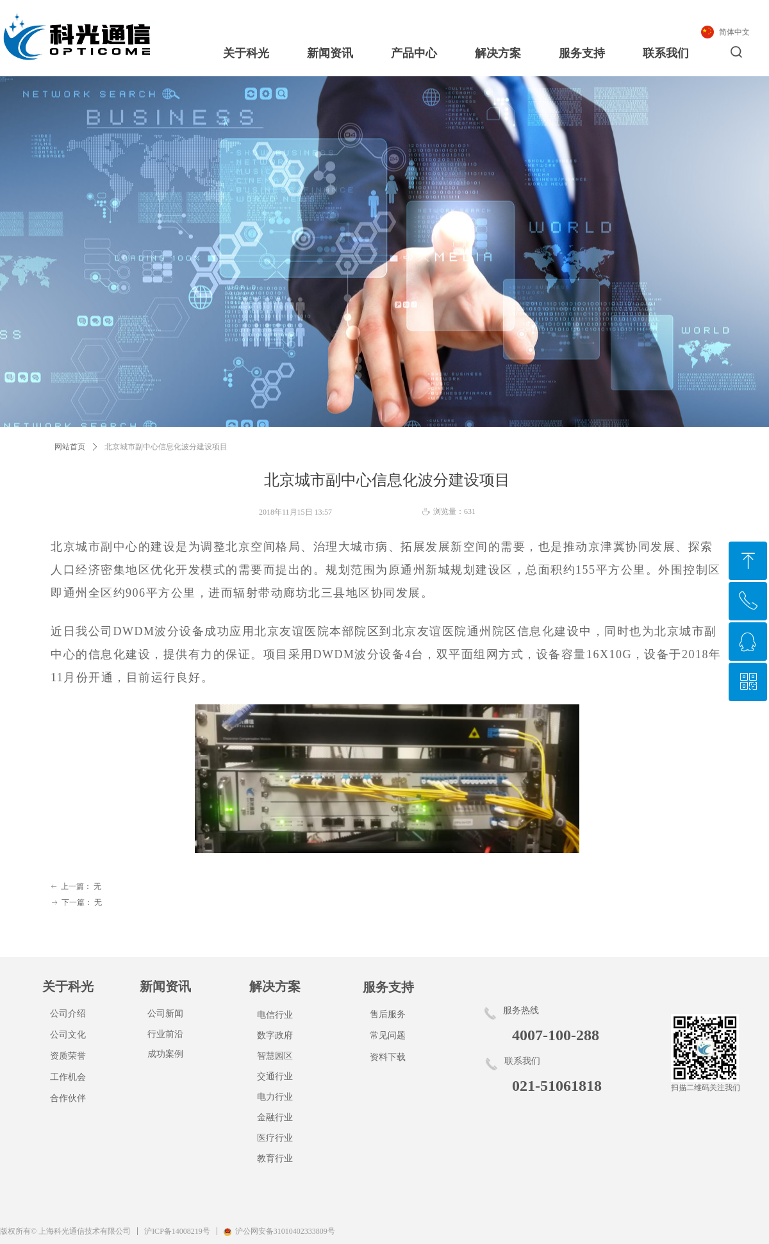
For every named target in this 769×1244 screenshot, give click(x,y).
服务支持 (582, 53)
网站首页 (69, 446)
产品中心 (414, 53)
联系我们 (666, 53)
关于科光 (246, 53)
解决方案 (498, 53)
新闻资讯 (330, 53)
